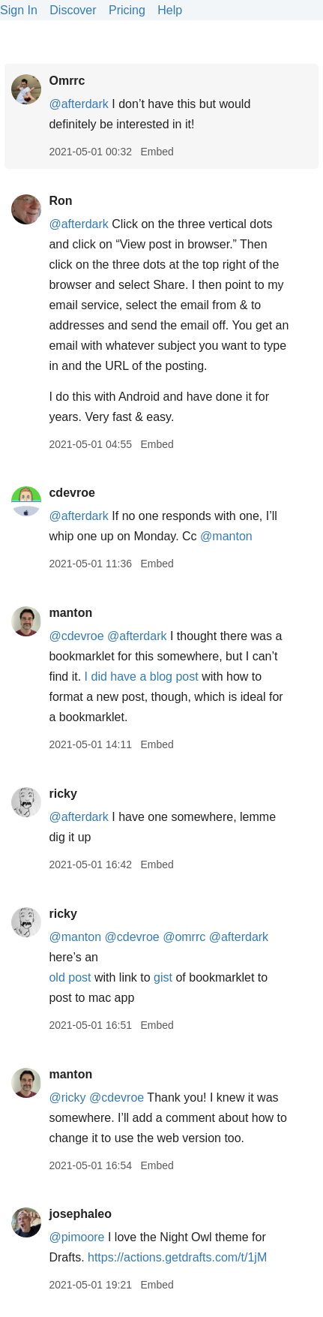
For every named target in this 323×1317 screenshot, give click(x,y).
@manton (226, 536)
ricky (62, 793)
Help (169, 10)
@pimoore (76, 1237)
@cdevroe (76, 636)
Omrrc (67, 80)
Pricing (127, 10)
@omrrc (184, 937)
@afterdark (78, 104)
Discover (72, 10)
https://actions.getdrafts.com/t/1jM (177, 1257)
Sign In (18, 10)
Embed (156, 152)
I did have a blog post (142, 676)
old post (70, 977)
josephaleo (80, 1213)
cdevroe (71, 492)
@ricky (67, 1097)
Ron (60, 200)
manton (70, 612)
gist (163, 977)
